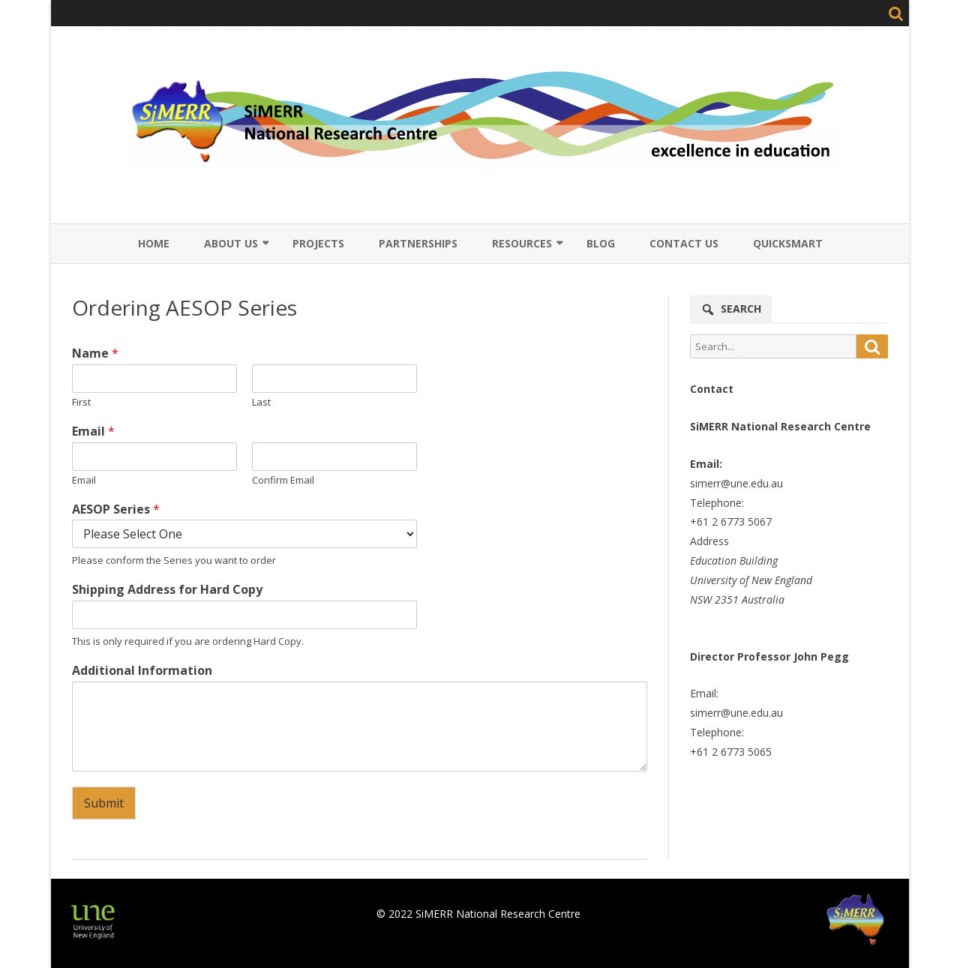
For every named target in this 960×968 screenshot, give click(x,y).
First (81, 402)
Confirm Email (283, 480)
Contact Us (684, 243)
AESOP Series (116, 509)
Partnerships (418, 243)
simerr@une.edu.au (736, 483)
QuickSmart (788, 243)
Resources (522, 243)
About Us (231, 243)
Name (95, 353)
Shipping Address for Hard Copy (167, 590)
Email (93, 431)
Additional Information (142, 671)
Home (154, 243)
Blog (600, 243)
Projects (318, 243)
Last (261, 402)
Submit (104, 803)
